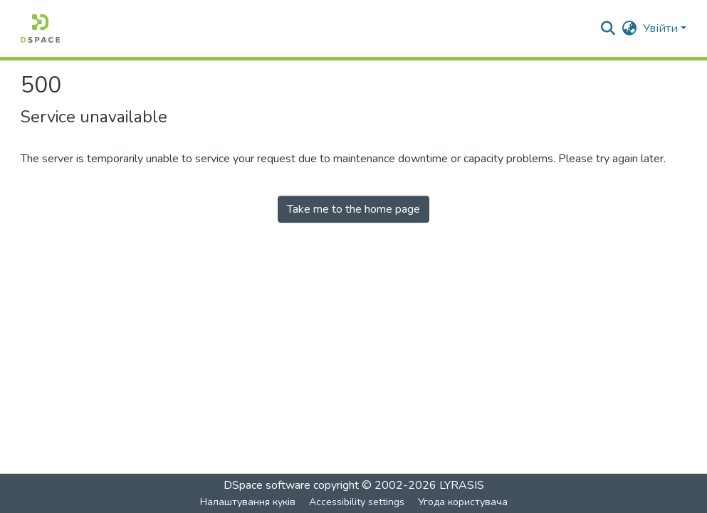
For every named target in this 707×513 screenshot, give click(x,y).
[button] (40, 28)
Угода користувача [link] (463, 502)
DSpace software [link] (267, 485)
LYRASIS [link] (461, 485)
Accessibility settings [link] (356, 502)
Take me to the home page (353, 209)
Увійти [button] (662, 28)
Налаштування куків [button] (247, 502)
